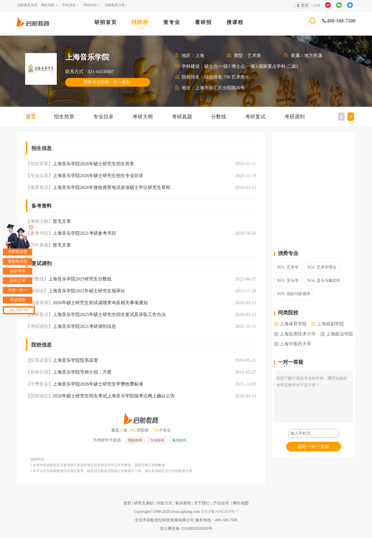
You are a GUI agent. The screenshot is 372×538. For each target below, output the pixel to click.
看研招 (203, 22)
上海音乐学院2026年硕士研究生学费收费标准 (98, 384)
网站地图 (241, 503)
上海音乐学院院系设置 (75, 360)
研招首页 (105, 22)
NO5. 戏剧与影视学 (293, 294)
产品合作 (221, 503)
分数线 (218, 116)
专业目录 (103, 116)
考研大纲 (142, 116)
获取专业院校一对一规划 (107, 82)
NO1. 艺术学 (288, 267)
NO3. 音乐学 (288, 280)
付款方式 (164, 503)
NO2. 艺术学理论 (321, 267)
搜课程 (235, 22)
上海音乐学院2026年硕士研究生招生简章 (93, 163)
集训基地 (183, 503)
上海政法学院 (339, 334)
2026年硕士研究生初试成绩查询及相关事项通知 (100, 302)
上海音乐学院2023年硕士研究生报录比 (86, 290)
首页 (31, 116)
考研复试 (255, 116)
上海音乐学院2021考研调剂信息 (84, 326)
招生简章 (64, 116)
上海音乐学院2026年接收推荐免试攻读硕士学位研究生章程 (111, 187)
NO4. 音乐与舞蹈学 (323, 280)
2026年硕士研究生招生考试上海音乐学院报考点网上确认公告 (114, 395)
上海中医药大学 (295, 343)
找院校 (140, 22)
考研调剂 (294, 116)
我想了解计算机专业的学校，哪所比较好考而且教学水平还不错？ (313, 397)
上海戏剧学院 (330, 323)
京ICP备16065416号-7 (219, 511)
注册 (317, 5)
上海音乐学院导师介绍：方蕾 (82, 372)
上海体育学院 (293, 323)
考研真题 (182, 116)
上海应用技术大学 (298, 334)
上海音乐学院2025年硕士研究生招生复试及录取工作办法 (109, 314)
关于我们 (202, 503)
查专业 (171, 22)
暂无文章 (62, 221)
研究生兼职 (144, 503)
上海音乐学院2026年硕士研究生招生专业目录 (98, 175)
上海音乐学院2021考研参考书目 (84, 233)
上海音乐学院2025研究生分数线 (80, 278)
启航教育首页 (27, 5)
